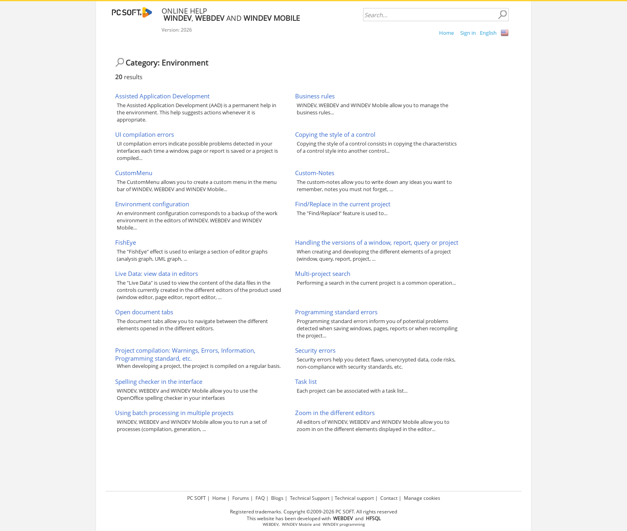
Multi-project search (322, 273)
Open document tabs (144, 312)
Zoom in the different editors (335, 413)
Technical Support (309, 498)
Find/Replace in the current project (342, 204)
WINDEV (330, 524)
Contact (388, 498)
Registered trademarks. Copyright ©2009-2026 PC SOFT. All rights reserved (313, 511)
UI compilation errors (144, 134)
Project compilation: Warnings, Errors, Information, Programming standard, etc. (185, 354)
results (128, 77)
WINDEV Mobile (297, 524)
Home (446, 32)
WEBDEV (271, 524)
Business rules (315, 96)
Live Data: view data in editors (156, 273)
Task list (306, 381)
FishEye (125, 242)
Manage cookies (422, 498)
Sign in (468, 32)
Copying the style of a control (335, 134)
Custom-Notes (314, 173)
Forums (240, 498)
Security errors (315, 350)
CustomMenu (133, 173)
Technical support (354, 498)
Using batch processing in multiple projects (174, 413)
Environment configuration (152, 204)
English (488, 32)
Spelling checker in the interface (158, 381)
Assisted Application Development (162, 96)
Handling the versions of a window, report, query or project (376, 242)
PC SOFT (196, 498)
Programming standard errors (336, 312)
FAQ (260, 498)
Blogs (277, 498)
